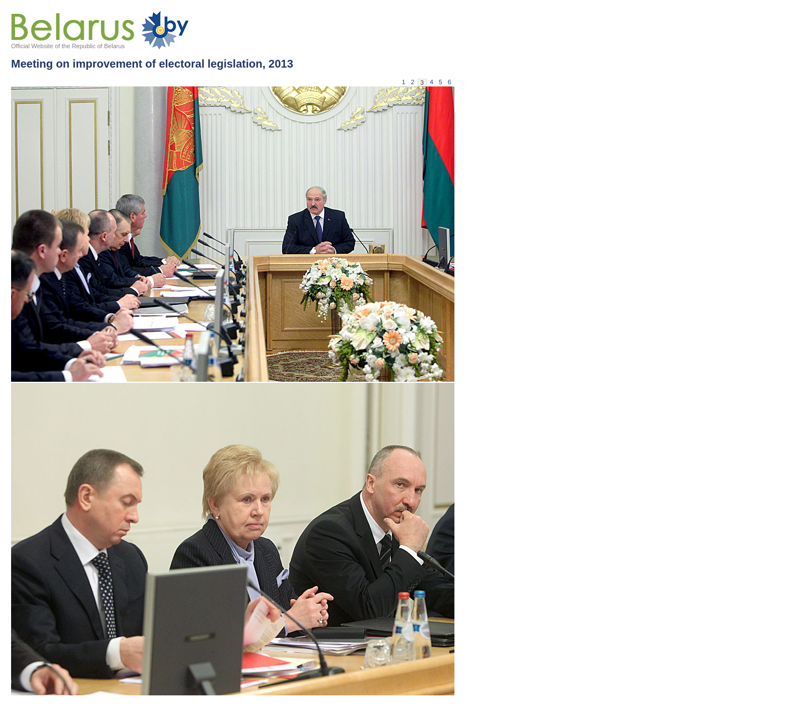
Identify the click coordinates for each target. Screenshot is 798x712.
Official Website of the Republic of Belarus (68, 46)
